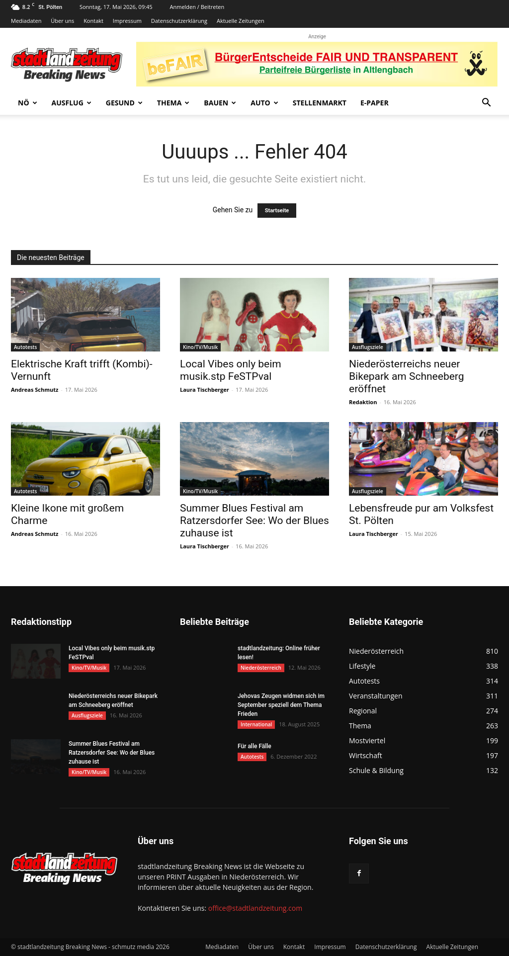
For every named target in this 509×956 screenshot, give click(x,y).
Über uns (62, 20)
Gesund (124, 102)
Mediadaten (26, 20)
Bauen (220, 102)
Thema (173, 102)
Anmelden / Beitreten (197, 6)
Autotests (25, 347)
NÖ (27, 102)
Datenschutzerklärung (179, 20)
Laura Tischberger (204, 389)
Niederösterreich (261, 667)
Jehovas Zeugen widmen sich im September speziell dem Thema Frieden (281, 705)
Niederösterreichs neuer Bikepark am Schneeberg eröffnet (406, 376)
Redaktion (363, 402)
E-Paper (374, 102)
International (256, 724)
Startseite (277, 210)
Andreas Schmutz (34, 389)
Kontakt (93, 20)
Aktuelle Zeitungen (240, 20)
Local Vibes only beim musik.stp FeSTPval (230, 370)
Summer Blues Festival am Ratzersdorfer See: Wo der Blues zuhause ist (254, 520)
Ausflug (71, 102)
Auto (264, 102)
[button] (486, 103)
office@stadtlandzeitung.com (255, 908)
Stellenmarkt (319, 102)
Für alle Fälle (254, 746)
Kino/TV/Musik (200, 347)
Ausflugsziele (367, 347)
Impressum (127, 20)
